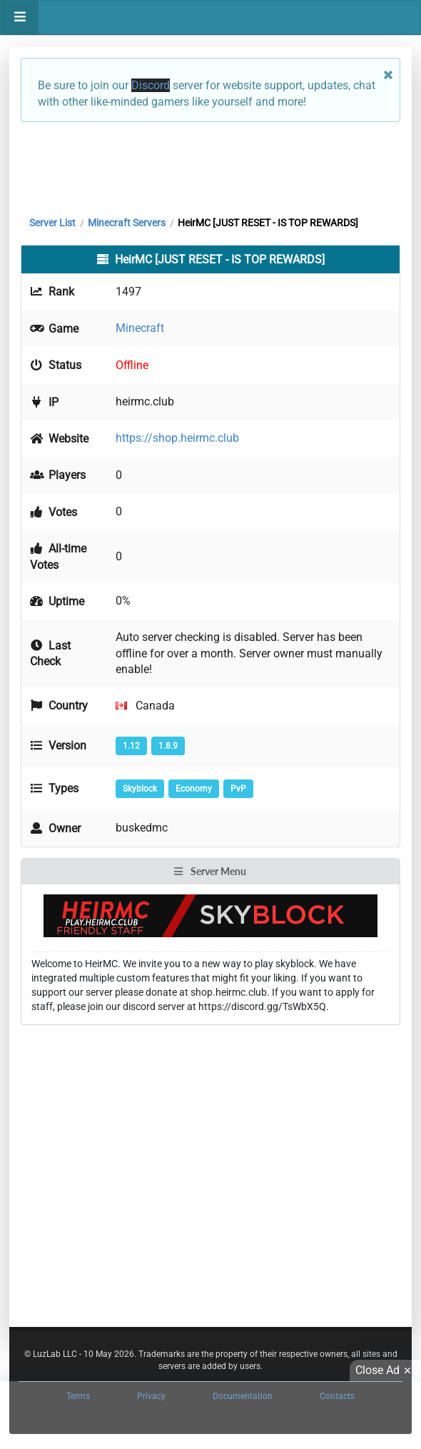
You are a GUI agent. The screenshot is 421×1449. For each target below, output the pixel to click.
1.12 (131, 746)
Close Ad (385, 1370)
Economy (194, 789)
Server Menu (210, 871)
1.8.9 (168, 746)
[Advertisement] (210, 165)
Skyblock (140, 789)
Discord (150, 85)
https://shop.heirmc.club (177, 438)
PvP (238, 789)
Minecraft (140, 328)
